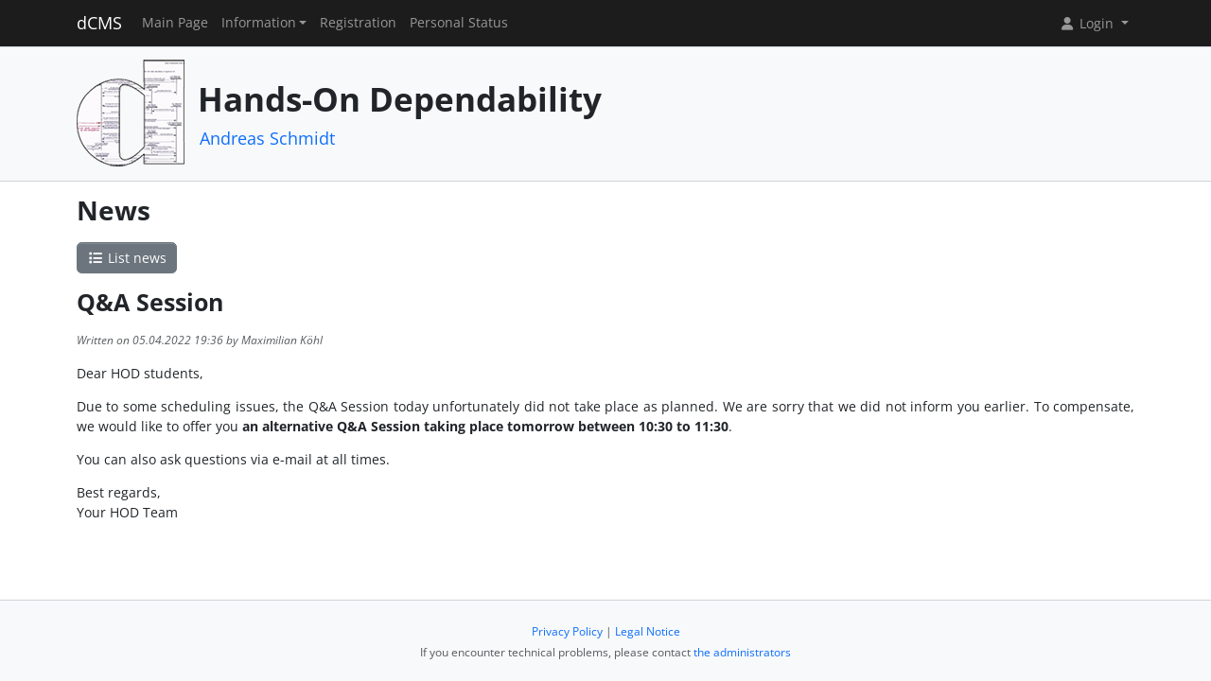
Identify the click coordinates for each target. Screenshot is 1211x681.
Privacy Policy (567, 631)
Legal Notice (647, 631)
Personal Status (459, 22)
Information (258, 22)
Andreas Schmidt (267, 138)
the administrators (742, 652)
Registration (358, 22)
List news (127, 258)
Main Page (175, 22)
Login (1088, 23)
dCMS (99, 22)
